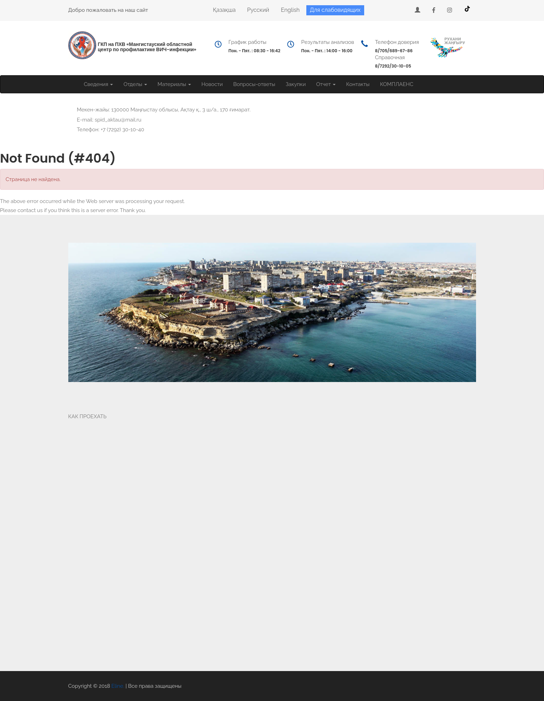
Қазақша (224, 10)
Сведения (98, 84)
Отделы (135, 84)
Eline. (118, 686)
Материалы (174, 84)
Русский (258, 10)
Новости (212, 84)
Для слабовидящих (335, 10)
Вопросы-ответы (254, 84)
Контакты (357, 84)
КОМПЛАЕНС (396, 84)
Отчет (326, 84)
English (290, 10)
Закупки (296, 84)
